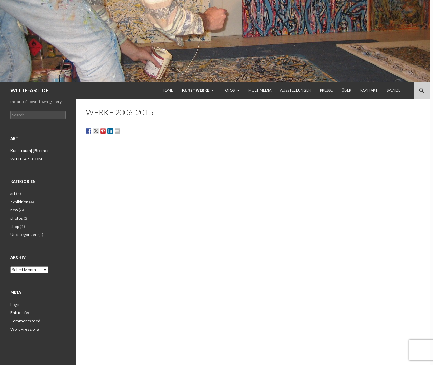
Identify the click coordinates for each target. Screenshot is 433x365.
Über (346, 90)
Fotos (229, 90)
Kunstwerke (195, 90)
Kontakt (369, 90)
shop (14, 226)
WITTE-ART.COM (26, 158)
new (14, 210)
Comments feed (25, 320)
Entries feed (21, 312)
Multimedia (259, 90)
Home (167, 90)
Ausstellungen (295, 90)
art (12, 193)
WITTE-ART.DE (29, 90)
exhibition (19, 201)
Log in (15, 304)
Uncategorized (24, 234)
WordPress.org (24, 329)
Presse (326, 90)
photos (16, 218)
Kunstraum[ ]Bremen (30, 150)
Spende (393, 90)
